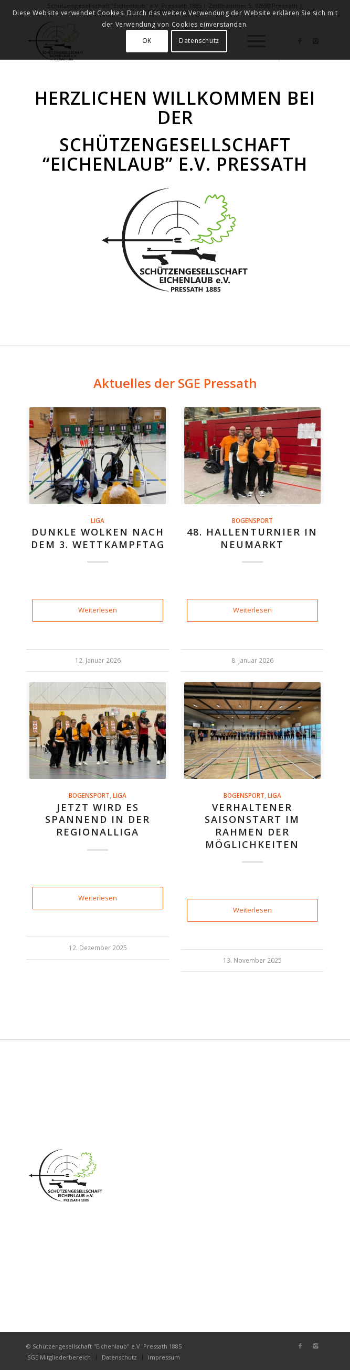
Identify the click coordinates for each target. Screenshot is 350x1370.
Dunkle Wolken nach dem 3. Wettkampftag (98, 538)
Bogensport (252, 520)
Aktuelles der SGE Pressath (175, 383)
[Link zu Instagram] (316, 1346)
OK (147, 40)
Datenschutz (199, 40)
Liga (97, 520)
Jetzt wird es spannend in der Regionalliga (97, 819)
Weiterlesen (97, 610)
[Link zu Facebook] (300, 1346)
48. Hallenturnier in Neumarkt (252, 538)
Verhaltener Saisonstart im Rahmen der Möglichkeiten (252, 826)
